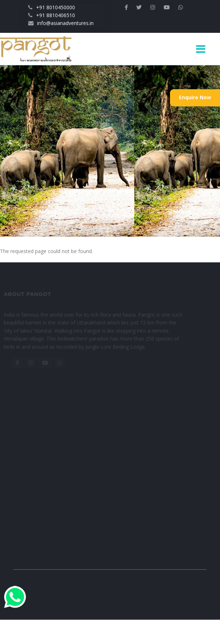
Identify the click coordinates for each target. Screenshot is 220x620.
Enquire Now (195, 97)
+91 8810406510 (51, 15)
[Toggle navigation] (203, 49)
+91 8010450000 (51, 7)
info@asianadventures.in (61, 23)
